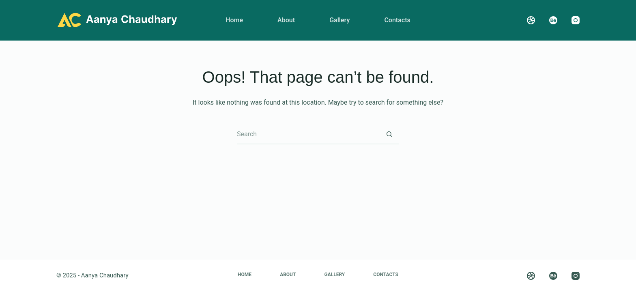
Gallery (339, 20)
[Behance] (553, 20)
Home (234, 20)
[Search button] (389, 134)
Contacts (397, 20)
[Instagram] (576, 20)
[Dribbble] (531, 20)
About (286, 20)
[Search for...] (308, 134)
